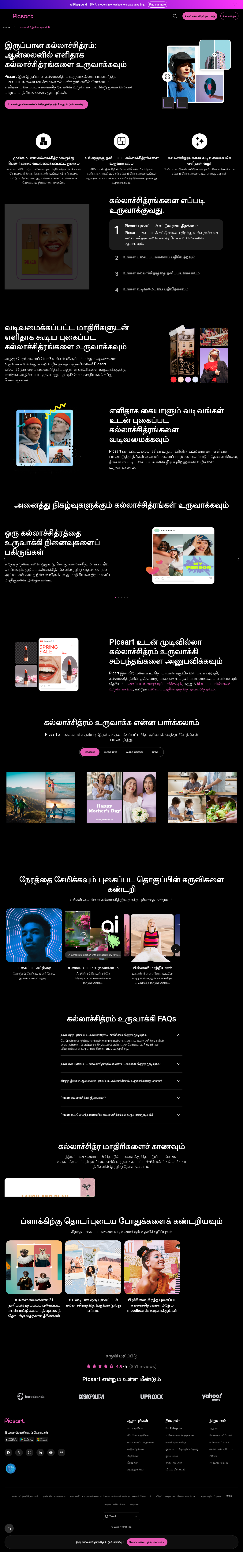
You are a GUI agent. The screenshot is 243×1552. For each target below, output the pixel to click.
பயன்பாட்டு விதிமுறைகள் (25, 1496)
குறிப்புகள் (172, 1455)
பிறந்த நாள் (110, 751)
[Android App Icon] (26, 1441)
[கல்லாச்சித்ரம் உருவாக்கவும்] (46, 104)
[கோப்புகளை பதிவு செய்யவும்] (147, 1542)
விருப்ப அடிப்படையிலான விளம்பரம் (176, 1496)
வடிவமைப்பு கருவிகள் (140, 1442)
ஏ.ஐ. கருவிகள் (136, 1448)
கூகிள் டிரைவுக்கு (176, 1442)
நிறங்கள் (132, 1462)
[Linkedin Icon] (40, 1452)
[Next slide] (238, 559)
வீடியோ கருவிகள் (138, 1435)
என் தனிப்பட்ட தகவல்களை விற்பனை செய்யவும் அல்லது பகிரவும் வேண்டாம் (111, 1496)
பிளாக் (213, 1455)
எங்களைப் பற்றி (219, 1442)
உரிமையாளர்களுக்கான (180, 1435)
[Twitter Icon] (19, 1452)
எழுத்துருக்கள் (135, 1469)
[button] (166, 234)
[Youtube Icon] (51, 1452)
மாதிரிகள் (133, 1455)
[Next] (175, 949)
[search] (174, 16)
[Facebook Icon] (8, 1452)
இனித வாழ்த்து (134, 751)
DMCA (229, 1496)
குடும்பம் (90, 751)
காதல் (155, 751)
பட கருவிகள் (135, 1428)
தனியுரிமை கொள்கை (54, 1496)
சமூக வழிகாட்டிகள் (211, 1496)
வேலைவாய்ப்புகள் (221, 1435)
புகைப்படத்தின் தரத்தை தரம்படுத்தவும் (181, 689)
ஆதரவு (213, 1428)
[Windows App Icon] (42, 1441)
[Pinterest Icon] (61, 1452)
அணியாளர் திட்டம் (221, 1448)
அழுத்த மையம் (218, 1462)
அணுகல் (134, 1504)
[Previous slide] (4, 559)
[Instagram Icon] (29, 1452)
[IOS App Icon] (11, 1441)
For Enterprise (174, 1428)
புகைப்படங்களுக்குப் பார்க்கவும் (153, 683)
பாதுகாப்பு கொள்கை (114, 1504)
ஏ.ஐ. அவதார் (174, 1462)
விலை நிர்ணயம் (175, 1469)
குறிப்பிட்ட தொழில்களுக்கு (182, 1448)
